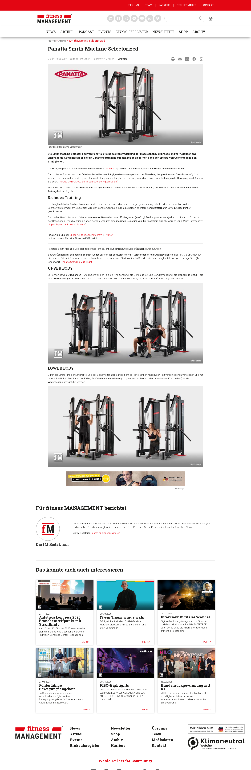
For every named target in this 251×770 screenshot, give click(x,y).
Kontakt (208, 5)
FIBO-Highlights (114, 685)
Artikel (67, 32)
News (51, 32)
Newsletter (163, 32)
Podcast (86, 32)
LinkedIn (73, 234)
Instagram (96, 234)
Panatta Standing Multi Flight (76, 262)
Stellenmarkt (186, 5)
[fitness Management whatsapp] (149, 18)
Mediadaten (162, 739)
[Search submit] (201, 18)
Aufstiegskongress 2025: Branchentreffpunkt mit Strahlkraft (60, 621)
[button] (173, 59)
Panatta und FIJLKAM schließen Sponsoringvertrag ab (88, 181)
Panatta (110, 168)
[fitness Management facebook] (118, 18)
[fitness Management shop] (211, 18)
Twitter (109, 234)
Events (104, 32)
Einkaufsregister (132, 32)
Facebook (84, 234)
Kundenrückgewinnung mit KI (185, 687)
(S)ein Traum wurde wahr (122, 617)
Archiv (198, 32)
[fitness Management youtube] (142, 18)
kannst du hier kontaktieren (105, 533)
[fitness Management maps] (157, 18)
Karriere (164, 5)
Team (148, 5)
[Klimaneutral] (216, 743)
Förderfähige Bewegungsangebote (57, 687)
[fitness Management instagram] (126, 18)
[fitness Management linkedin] (110, 18)
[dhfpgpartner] (216, 729)
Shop (183, 32)
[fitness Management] (39, 732)
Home (52, 40)
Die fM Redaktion (57, 58)
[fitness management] (54, 18)
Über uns (133, 5)
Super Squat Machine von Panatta (66, 224)
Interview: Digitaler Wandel (185, 617)
